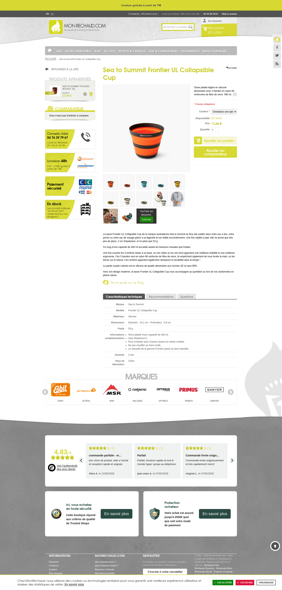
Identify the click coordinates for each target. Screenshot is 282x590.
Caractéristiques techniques (124, 296)
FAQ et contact (229, 14)
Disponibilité (202, 118)
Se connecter (215, 21)
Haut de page (275, 546)
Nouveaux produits (105, 573)
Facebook (277, 48)
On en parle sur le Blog (127, 283)
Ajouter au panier (219, 140)
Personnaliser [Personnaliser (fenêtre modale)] (266, 582)
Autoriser (146, 219)
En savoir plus (116, 514)
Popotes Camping (223, 571)
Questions (186, 296)
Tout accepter (223, 582)
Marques (141, 376)
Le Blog (277, 39)
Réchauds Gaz (211, 565)
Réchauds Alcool (203, 571)
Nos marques (56, 573)
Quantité (205, 129)
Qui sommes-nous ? (105, 562)
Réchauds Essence (204, 568)
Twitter (277, 56)
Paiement (54, 562)
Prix (207, 123)
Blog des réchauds (104, 569)
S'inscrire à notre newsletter (165, 571)
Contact (53, 569)
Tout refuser (245, 582)
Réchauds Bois (224, 568)
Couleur (204, 111)
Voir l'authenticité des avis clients (67, 467)
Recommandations (161, 296)
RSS (277, 64)
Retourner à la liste (65, 69)
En (52, 14)
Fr (47, 14)
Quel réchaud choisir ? (106, 565)
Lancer (191, 27)
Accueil (50, 59)
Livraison (54, 565)
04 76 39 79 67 (210, 14)
